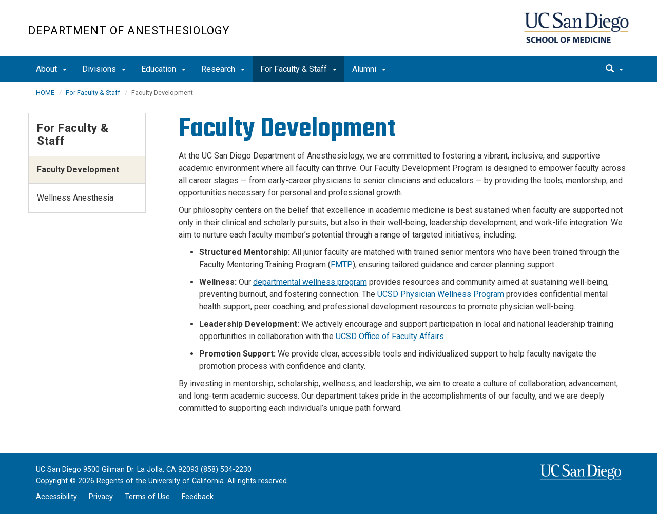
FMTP (342, 264)
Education (163, 69)
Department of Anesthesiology (128, 30)
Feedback (198, 496)
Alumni (369, 69)
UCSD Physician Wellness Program (440, 294)
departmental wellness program (310, 282)
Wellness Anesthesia (75, 198)
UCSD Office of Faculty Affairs (390, 336)
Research (223, 69)
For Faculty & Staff (298, 69)
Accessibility (56, 496)
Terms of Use (147, 496)
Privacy (101, 496)
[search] (614, 69)
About (51, 69)
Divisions (104, 69)
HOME (45, 92)
